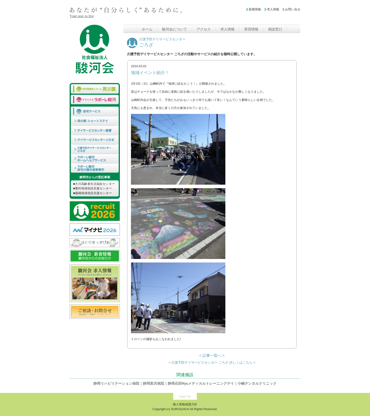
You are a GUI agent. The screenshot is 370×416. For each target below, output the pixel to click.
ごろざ (162, 42)
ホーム (147, 29)
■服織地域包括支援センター (92, 193)
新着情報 (255, 9)
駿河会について (174, 29)
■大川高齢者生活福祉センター (94, 184)
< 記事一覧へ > (212, 356)
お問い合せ (292, 9)
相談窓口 (275, 29)
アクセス (204, 29)
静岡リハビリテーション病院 (116, 383)
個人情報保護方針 (185, 404)
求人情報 (273, 9)
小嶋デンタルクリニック (257, 383)
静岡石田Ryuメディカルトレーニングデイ (201, 383)
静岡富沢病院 (153, 383)
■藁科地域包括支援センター (92, 188)
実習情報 (251, 29)
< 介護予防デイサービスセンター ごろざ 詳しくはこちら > (211, 362)
